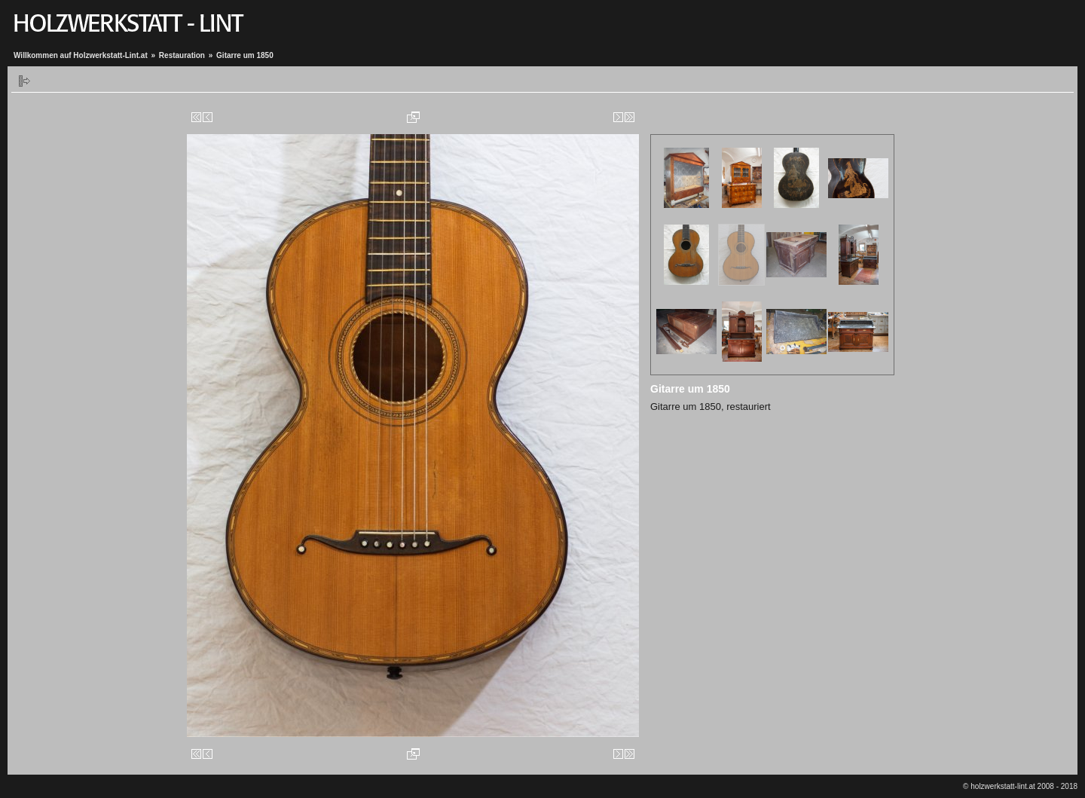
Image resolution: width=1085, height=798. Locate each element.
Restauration (182, 55)
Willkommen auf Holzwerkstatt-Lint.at (81, 55)
